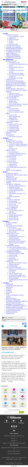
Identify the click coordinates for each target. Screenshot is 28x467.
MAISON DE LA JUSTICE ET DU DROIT (15, 84)
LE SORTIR (8, 289)
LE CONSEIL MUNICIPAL (12, 35)
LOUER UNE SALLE (10, 79)
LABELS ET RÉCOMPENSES (13, 55)
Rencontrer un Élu (13, 44)
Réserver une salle (13, 219)
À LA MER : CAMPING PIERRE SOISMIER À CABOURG (16, 182)
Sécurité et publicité (14, 130)
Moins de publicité (13, 260)
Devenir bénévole (13, 216)
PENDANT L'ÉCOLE (10, 150)
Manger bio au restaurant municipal (18, 263)
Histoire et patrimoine (14, 196)
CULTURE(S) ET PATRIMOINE (13, 184)
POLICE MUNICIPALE (11, 132)
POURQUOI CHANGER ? (12, 223)
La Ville (5, 33)
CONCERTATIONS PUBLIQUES (13, 58)
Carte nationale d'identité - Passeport (18, 104)
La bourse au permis (14, 121)
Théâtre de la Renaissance (15, 189)
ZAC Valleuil (12, 272)
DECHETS (8, 133)
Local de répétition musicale (16, 190)
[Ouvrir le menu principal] (14, 29)
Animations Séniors (14, 109)
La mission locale (13, 119)
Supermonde (12, 192)
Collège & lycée (13, 166)
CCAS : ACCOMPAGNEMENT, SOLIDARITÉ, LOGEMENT (16, 91)
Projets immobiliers (14, 278)
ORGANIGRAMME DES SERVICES (14, 49)
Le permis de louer (14, 127)
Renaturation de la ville (14, 239)
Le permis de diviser (14, 129)
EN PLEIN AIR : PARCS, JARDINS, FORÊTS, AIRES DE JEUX (16, 175)
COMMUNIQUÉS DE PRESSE (13, 56)
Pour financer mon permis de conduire (16, 71)
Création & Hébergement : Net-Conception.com (14, 463)
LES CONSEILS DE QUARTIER (13, 50)
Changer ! (6, 221)
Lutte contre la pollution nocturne (17, 247)
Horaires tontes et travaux (15, 124)
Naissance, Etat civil (14, 99)
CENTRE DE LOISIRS (11, 156)
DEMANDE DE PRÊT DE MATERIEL (14, 307)
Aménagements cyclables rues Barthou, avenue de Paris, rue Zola (17, 275)
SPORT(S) (8, 198)
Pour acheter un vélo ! (14, 62)
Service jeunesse (13, 162)
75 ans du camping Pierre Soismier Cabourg (15, 295)
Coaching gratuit (13, 201)
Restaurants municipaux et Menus (17, 153)
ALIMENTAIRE (9, 261)
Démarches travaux (14, 126)
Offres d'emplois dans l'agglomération (14, 117)
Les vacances (12, 159)
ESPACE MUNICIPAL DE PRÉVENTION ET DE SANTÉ (16, 86)
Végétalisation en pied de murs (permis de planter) (17, 237)
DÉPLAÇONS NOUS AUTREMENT (14, 226)
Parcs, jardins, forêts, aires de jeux (17, 241)
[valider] (21, 412)
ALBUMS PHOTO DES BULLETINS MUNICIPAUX (14, 286)
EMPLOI (8, 113)
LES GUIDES (9, 292)
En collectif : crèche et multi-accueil (18, 144)
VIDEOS (8, 293)
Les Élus (11, 42)
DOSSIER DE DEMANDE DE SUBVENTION (16, 306)
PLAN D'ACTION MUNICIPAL (13, 46)
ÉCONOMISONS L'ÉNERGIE (13, 246)
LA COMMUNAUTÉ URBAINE (13, 52)
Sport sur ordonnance (14, 199)
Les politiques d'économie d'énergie (18, 249)
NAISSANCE (9, 139)
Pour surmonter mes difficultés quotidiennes (17, 75)
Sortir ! (5, 172)
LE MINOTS (9, 290)
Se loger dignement (14, 96)
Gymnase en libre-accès (15, 203)
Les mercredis (12, 158)
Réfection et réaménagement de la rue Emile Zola (18, 269)
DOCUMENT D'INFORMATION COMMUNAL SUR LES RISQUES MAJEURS (16, 302)
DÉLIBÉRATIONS (10, 313)
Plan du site (16, 459)
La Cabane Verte (13, 149)
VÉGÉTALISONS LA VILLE (12, 233)
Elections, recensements (15, 106)
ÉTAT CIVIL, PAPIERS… (11, 98)
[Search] (13, 9)
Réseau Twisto (12, 232)
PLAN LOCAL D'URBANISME (13, 300)
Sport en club (12, 204)
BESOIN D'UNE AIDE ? (11, 61)
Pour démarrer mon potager (16, 78)
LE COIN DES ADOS (11, 161)
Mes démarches (8, 59)
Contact (20, 459)
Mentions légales (10, 459)
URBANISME (9, 122)
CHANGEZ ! (9, 224)
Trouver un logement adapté (16, 112)
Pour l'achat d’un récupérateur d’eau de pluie (18, 65)
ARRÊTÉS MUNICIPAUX (12, 312)
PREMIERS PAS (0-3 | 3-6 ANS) (14, 141)
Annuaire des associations (15, 215)
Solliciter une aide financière (16, 95)
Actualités (10, 317)
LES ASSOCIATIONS (11, 213)
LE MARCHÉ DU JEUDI (11, 178)
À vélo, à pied (12, 227)
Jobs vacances (13, 164)
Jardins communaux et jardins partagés (16, 243)
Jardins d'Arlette (13, 255)
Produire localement (14, 264)
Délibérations (12, 38)
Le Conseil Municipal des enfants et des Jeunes (16, 168)
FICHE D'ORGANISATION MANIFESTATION (17, 309)
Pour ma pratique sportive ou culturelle (16, 68)
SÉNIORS (8, 107)
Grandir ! (6, 138)
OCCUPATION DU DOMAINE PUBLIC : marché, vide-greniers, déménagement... (16, 81)
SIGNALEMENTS (10, 135)
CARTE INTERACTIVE (11, 53)
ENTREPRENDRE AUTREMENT (13, 252)
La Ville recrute (13, 115)
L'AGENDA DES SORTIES (12, 173)
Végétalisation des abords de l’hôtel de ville (18, 280)
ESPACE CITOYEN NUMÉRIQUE (14, 170)
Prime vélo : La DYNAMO (15, 229)
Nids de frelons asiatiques (15, 136)
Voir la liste (14, 326)
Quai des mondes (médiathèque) (17, 186)
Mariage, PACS (12, 101)
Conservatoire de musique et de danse (17, 194)
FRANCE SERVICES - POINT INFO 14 (15, 89)
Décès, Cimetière (13, 103)
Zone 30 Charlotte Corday (15, 273)
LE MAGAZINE (9, 284)
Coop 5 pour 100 (13, 256)
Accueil (5, 317)
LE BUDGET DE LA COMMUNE (13, 47)
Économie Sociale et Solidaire (16, 253)
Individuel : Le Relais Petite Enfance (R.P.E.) (18, 146)
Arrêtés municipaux (14, 39)
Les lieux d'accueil (13, 218)
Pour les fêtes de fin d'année (16, 73)
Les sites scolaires (14, 152)
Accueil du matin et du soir (15, 155)
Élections (11, 41)
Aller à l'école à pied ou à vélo (16, 230)
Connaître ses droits (14, 93)
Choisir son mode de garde (16, 142)
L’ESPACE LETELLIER (11, 179)
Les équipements (13, 207)
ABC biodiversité (13, 235)
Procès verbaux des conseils (16, 36)
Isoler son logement (14, 250)
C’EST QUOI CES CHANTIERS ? (14, 267)
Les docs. (6, 283)
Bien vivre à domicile (14, 110)
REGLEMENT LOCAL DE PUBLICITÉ (14, 304)
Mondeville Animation (14, 187)
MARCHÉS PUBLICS (11, 298)
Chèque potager (13, 266)
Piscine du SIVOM (13, 206)
